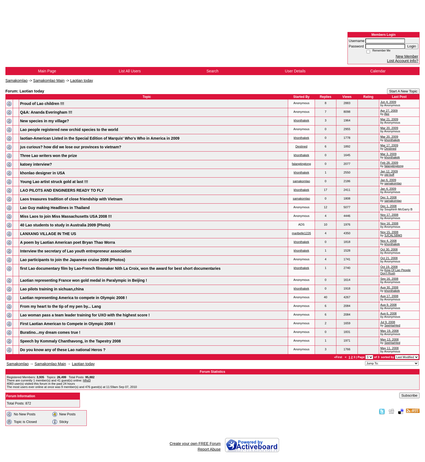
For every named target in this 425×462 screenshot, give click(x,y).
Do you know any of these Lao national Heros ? (62, 350)
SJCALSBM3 (393, 235)
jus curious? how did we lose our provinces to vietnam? (70, 147)
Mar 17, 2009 (389, 145)
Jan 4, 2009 (388, 188)
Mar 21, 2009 (389, 119)
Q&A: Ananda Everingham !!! (46, 112)
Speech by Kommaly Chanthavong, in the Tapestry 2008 (70, 341)
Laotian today (81, 80)
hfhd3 (87, 380)
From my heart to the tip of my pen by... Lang (60, 306)
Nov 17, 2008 (389, 214)
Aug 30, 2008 (389, 287)
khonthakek (301, 120)
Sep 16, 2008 (389, 278)
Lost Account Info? (402, 61)
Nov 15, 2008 (389, 232)
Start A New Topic (403, 91)
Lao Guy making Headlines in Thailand (55, 208)
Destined (301, 146)
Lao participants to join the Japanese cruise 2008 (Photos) (72, 260)
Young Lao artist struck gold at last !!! (54, 181)
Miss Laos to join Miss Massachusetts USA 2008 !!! (66, 216)
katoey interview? (36, 164)
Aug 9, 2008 (388, 304)
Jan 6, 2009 (388, 180)
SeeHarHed (392, 325)
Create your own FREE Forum (195, 443)
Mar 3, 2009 (388, 154)
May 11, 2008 (389, 348)
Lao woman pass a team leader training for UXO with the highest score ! (85, 315)
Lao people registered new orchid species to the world (69, 129)
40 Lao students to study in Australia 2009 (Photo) (65, 225)
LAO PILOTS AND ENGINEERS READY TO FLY (62, 190)
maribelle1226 (301, 233)
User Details (295, 71)
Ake (386, 114)
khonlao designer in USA (42, 173)
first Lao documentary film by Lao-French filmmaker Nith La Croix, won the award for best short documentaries (120, 268)
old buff (389, 174)
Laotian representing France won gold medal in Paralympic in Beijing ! (83, 280)
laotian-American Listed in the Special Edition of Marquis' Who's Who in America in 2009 (99, 138)
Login (411, 46)
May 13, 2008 (389, 339)
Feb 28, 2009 (389, 162)
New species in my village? (44, 121)
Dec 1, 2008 (388, 206)
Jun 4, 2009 (388, 102)
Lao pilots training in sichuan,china (52, 289)
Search (212, 71)
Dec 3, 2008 (388, 197)
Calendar (378, 71)
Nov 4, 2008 (388, 240)
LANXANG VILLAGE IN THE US (48, 234)
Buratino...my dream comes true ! (50, 332)
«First (338, 357)
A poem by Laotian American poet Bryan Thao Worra (67, 242)
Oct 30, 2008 (389, 249)
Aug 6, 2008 (388, 313)
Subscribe (409, 395)
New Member (407, 56)
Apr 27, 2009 (389, 110)
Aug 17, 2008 (389, 296)
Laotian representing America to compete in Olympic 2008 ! (73, 298)
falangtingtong (301, 163)
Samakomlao (16, 80)
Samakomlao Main (49, 80)
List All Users (130, 71)
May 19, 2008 (389, 330)
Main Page (47, 71)
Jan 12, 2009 (389, 171)
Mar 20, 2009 (389, 128)
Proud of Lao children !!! (42, 103)
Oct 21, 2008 (389, 258)
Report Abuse (209, 449)
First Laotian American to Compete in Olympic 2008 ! (67, 324)
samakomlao (301, 181)
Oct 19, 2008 (389, 266)
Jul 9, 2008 (387, 322)
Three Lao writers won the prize (48, 155)
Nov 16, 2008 (389, 223)
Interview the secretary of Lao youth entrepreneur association (75, 251)
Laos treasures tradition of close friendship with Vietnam (71, 199)
